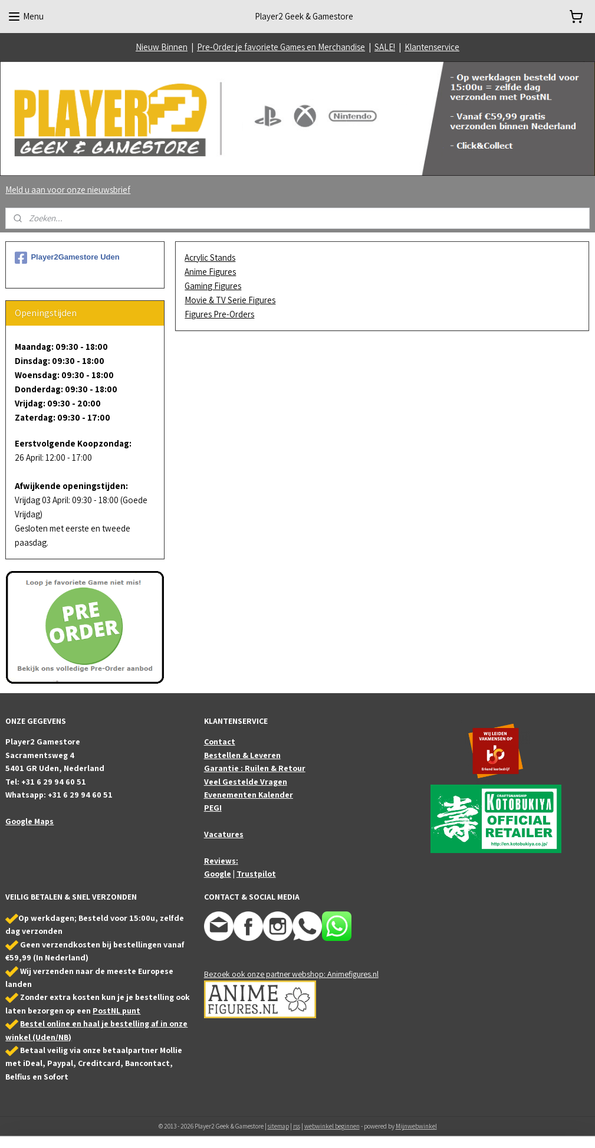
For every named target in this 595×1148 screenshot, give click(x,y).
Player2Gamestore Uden (67, 258)
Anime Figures (210, 271)
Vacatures (224, 834)
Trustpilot (256, 873)
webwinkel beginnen (332, 1126)
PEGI (213, 807)
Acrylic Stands (210, 257)
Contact (219, 741)
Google (217, 873)
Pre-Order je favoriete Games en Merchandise (281, 47)
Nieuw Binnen (162, 47)
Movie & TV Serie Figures (230, 300)
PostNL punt (116, 1010)
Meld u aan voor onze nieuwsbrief (67, 189)
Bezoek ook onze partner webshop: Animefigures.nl (291, 974)
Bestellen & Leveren (242, 755)
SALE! (384, 47)
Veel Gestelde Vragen (245, 781)
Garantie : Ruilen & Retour (254, 768)
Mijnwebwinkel (416, 1126)
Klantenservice (432, 47)
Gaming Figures (213, 285)
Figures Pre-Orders (220, 314)
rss (296, 1126)
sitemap (278, 1126)
